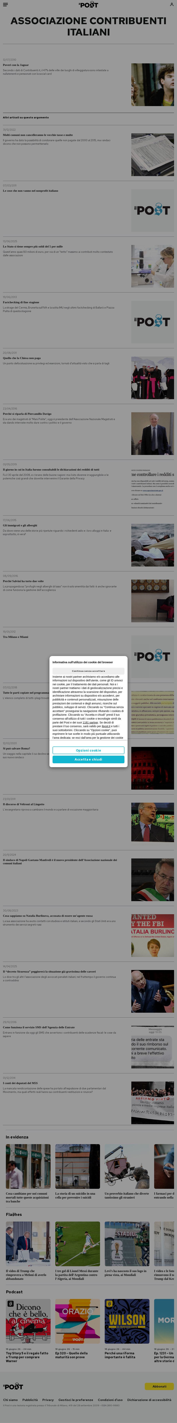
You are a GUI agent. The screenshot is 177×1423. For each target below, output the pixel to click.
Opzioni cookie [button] (88, 750)
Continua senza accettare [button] (88, 671)
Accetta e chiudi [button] (88, 759)
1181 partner (90, 722)
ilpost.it (106, 726)
